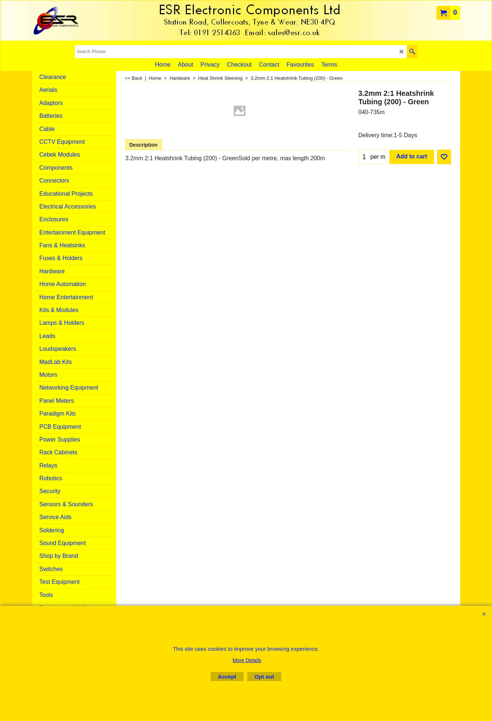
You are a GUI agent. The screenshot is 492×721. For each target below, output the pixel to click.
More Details (247, 660)
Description (143, 145)
